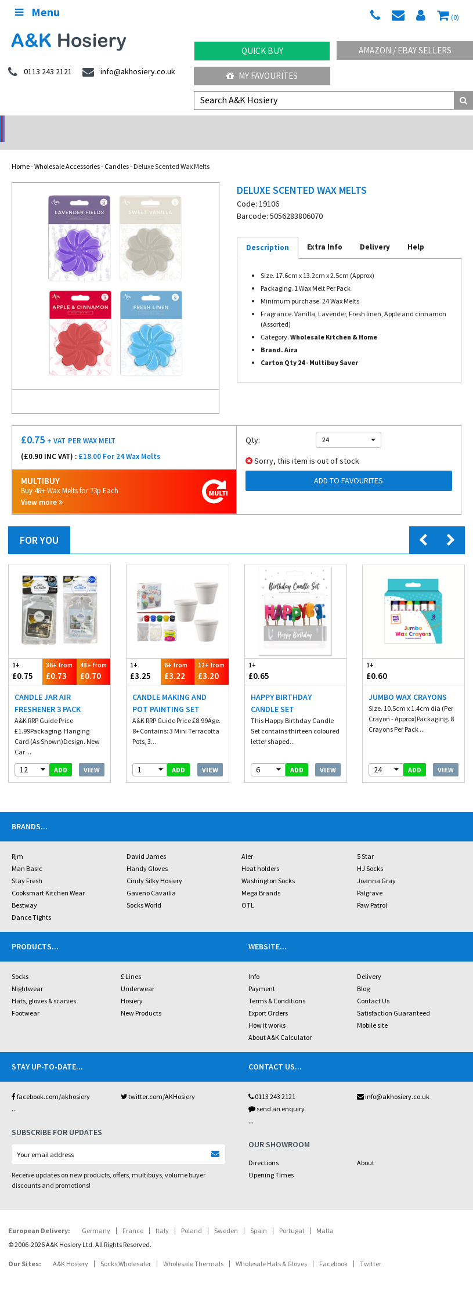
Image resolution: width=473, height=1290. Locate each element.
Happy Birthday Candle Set (281, 688)
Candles (116, 151)
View (92, 754)
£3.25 (143, 656)
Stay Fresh (27, 865)
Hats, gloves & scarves (44, 985)
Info (253, 961)
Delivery (369, 961)
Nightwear (27, 973)
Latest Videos (414, 125)
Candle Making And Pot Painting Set (169, 688)
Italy (162, 1215)
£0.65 (270, 656)
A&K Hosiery (70, 1248)
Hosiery (132, 985)
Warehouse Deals (296, 125)
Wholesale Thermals (193, 1248)
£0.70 (93, 656)
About (365, 1147)
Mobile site (372, 1010)
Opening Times (271, 1159)
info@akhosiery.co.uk (393, 1081)
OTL (247, 890)
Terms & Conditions (276, 985)
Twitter (370, 1248)
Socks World (144, 890)
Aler (247, 841)
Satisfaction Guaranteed (393, 997)
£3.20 (211, 656)
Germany (96, 1215)
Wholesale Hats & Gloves (271, 1248)
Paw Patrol (372, 890)
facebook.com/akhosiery (51, 1081)
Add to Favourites (348, 465)
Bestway (24, 890)
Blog (363, 973)
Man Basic (27, 853)
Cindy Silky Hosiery (154, 865)
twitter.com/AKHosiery (158, 1081)
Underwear (137, 973)
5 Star (365, 841)
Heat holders (260, 853)
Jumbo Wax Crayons (408, 682)
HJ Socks (370, 853)
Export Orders (268, 997)
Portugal (291, 1215)
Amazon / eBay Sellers (405, 50)
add (60, 754)
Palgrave (369, 877)
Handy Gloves (147, 853)
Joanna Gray (376, 865)
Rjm (17, 841)
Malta (325, 1215)
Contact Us (373, 985)
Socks (20, 961)
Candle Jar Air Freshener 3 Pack (48, 688)
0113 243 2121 (271, 1081)
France (132, 1215)
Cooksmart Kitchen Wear (48, 877)
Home (21, 151)
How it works (267, 1010)
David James (146, 841)
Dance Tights (31, 902)
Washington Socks (268, 865)
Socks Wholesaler (125, 1248)
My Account (177, 125)
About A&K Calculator (280, 1022)
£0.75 (25, 656)
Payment (261, 973)
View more (42, 487)
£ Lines (131, 961)
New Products (141, 997)
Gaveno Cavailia (151, 877)
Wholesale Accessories (67, 151)
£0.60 (388, 656)
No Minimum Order (59, 125)
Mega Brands (260, 877)
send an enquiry (276, 1093)
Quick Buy (262, 50)
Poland (191, 1215)
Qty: (252, 425)
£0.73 (59, 656)
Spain (258, 1215)
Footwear (25, 997)
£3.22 (177, 656)
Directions (263, 1147)
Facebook (333, 1248)
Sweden (226, 1215)
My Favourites (262, 75)
